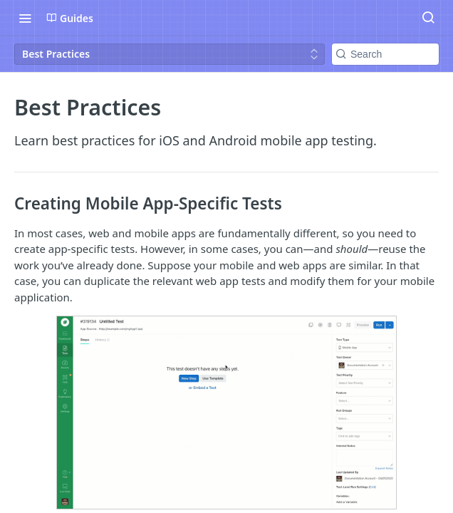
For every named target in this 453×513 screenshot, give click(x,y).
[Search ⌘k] (428, 17)
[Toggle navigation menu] (25, 17)
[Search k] (385, 54)
